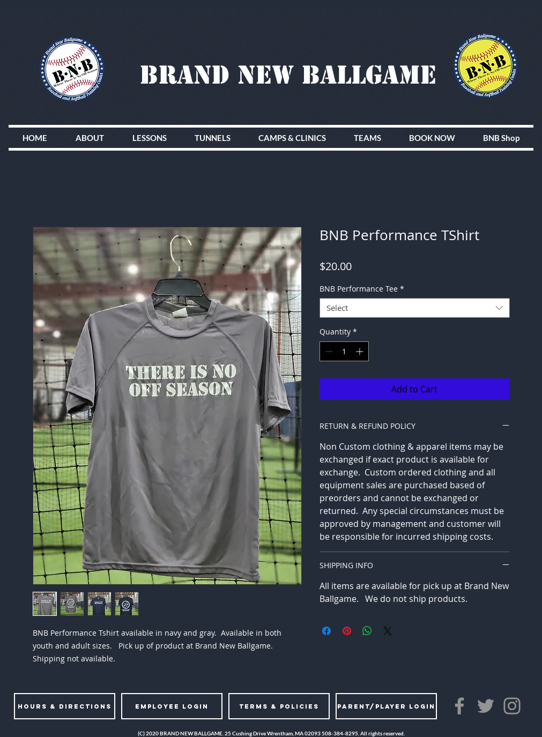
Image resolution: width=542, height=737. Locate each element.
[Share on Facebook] (326, 630)
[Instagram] (512, 706)
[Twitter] (485, 706)
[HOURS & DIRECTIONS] (64, 706)
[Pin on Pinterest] (346, 630)
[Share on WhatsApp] (367, 630)
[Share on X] (387, 630)
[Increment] (360, 351)
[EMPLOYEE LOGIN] (171, 706)
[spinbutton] (344, 351)
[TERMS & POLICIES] (279, 706)
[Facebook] (459, 706)
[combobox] (415, 308)
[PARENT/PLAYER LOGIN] (386, 706)
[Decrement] (328, 351)
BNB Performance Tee (362, 289)
